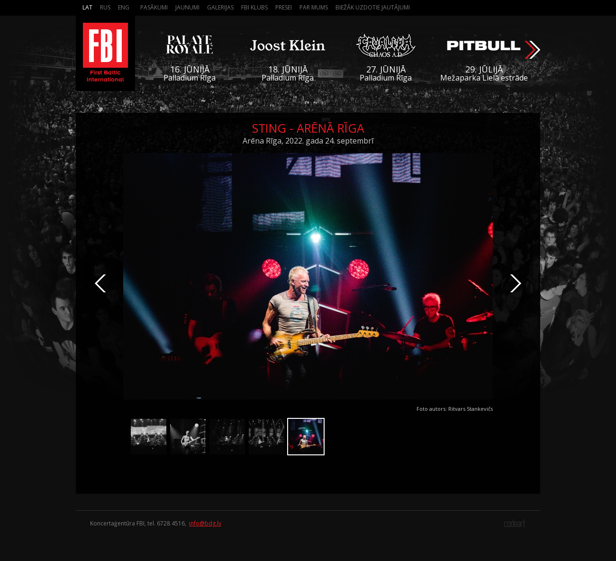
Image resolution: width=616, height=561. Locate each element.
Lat (87, 7)
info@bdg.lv (205, 523)
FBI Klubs (254, 7)
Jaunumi (187, 7)
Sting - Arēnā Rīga (308, 128)
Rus (105, 7)
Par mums (313, 7)
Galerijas (220, 7)
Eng (123, 7)
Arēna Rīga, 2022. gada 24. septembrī (308, 141)
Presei (283, 7)
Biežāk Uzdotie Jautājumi (372, 7)
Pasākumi (154, 7)
